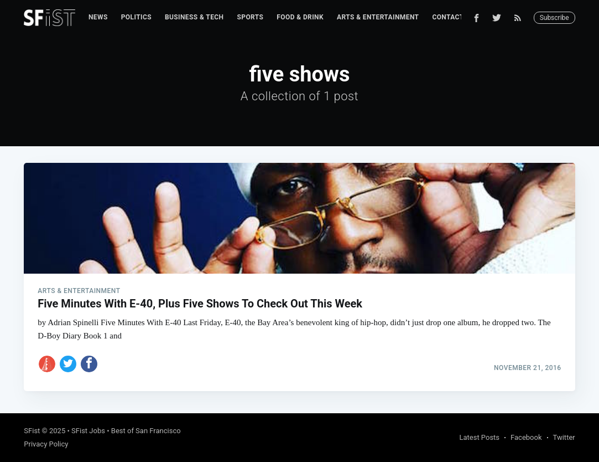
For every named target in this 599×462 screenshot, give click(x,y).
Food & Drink (300, 17)
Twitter (564, 437)
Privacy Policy (46, 444)
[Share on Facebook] (89, 364)
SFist (32, 431)
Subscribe (554, 18)
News (98, 17)
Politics (136, 17)
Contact (447, 17)
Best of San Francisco (146, 431)
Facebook (526, 437)
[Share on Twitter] (68, 364)
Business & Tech (194, 17)
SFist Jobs (88, 431)
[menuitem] (98, 17)
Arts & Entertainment (378, 17)
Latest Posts (479, 437)
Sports (250, 17)
